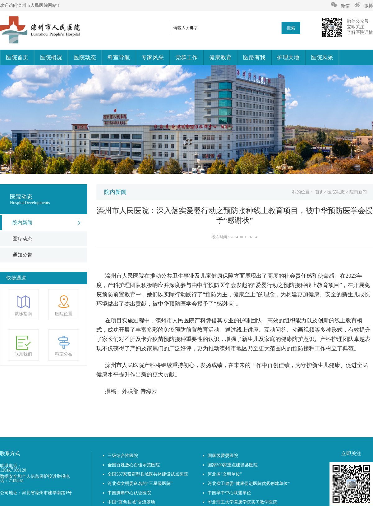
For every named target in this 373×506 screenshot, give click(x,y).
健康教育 (220, 57)
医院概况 (51, 57)
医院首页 (17, 57)
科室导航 (119, 57)
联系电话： (11, 466)
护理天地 (288, 57)
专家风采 (152, 57)
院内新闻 (22, 222)
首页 (319, 192)
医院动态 (85, 57)
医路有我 (254, 57)
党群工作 (186, 57)
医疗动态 (22, 238)
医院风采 (322, 57)
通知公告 (22, 254)
